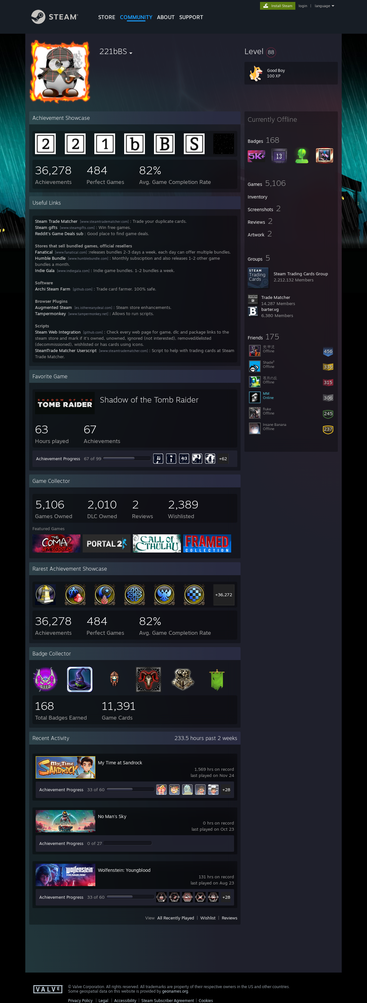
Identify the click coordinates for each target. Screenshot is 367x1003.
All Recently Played (175, 917)
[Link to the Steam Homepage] (59, 22)
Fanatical (44, 252)
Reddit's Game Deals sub (59, 233)
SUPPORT (191, 17)
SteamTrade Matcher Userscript (66, 350)
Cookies (206, 1000)
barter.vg (270, 309)
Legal (103, 1000)
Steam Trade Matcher (56, 221)
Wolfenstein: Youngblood (124, 870)
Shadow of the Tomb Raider (149, 400)
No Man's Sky (112, 816)
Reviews (229, 917)
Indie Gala (44, 270)
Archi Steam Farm (52, 288)
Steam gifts (46, 227)
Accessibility (125, 1000)
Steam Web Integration (58, 332)
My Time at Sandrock (120, 762)
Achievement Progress (58, 458)
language (322, 6)
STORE (106, 17)
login (303, 6)
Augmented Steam (53, 307)
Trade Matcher (275, 297)
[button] (291, 51)
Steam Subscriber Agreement (167, 1000)
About (166, 17)
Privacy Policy (80, 1000)
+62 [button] (223, 458)
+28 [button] (226, 789)
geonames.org (175, 991)
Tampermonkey (50, 313)
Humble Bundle (50, 258)
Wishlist (208, 917)
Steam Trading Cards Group (301, 273)
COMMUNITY (136, 17)
